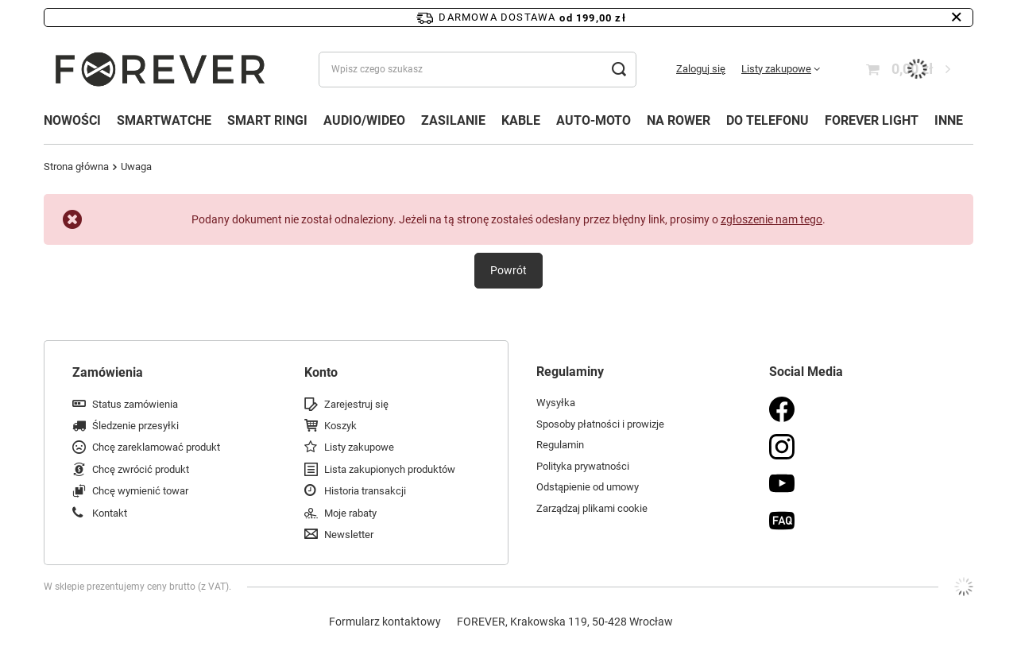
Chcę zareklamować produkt (156, 447)
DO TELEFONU (767, 120)
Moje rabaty (350, 513)
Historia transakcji (365, 491)
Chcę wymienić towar (140, 491)
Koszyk (340, 426)
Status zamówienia (135, 404)
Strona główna (76, 166)
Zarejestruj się (356, 404)
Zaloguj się (700, 69)
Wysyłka (555, 403)
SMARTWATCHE (164, 120)
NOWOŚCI (72, 120)
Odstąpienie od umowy (587, 487)
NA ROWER (678, 120)
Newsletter (348, 534)
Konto (321, 372)
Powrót (508, 270)
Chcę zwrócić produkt (140, 469)
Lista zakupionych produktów (389, 469)
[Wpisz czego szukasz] (477, 69)
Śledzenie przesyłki (135, 426)
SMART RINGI (267, 120)
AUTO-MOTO (593, 120)
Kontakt (109, 513)
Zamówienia (107, 372)
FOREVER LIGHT (871, 120)
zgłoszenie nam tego (771, 219)
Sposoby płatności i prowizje (600, 424)
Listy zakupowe (776, 69)
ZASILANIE (453, 120)
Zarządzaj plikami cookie (592, 508)
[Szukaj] (618, 69)
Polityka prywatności (582, 466)
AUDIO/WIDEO (364, 120)
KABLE (520, 120)
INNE (948, 120)
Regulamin (560, 445)
